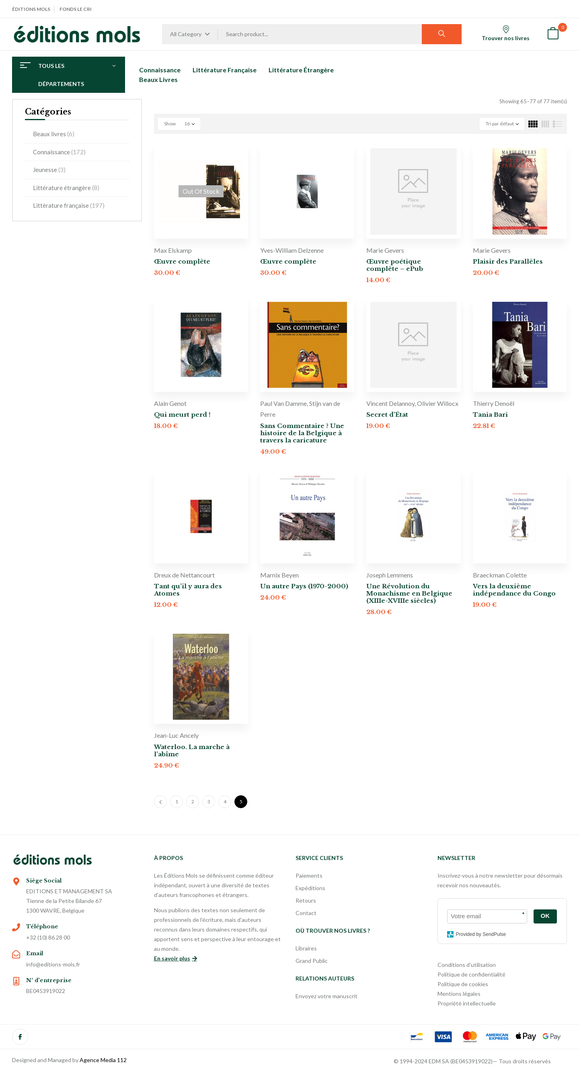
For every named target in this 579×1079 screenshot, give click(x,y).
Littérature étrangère (66, 187)
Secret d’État (387, 414)
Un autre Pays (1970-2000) (304, 586)
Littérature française (69, 205)
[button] (553, 34)
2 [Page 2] (192, 802)
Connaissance (59, 152)
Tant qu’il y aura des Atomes (188, 589)
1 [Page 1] (176, 802)
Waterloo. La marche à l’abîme (192, 750)
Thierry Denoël (493, 403)
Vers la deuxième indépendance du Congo (514, 589)
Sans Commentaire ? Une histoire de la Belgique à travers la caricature (302, 433)
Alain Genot (170, 403)
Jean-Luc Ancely (176, 735)
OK (545, 915)
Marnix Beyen (279, 575)
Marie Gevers (385, 250)
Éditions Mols (31, 9)
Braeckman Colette (500, 575)
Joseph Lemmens (389, 575)
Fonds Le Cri (76, 9)
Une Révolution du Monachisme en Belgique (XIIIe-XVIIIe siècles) (409, 593)
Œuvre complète (182, 261)
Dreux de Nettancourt (184, 575)
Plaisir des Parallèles (508, 261)
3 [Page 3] (208, 802)
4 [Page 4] (225, 802)
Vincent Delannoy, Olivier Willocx (412, 403)
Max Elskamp (173, 250)
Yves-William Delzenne (292, 250)
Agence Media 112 (103, 1059)
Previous (160, 801)
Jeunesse (49, 169)
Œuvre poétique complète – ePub (394, 265)
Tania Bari (490, 414)
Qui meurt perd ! (182, 414)
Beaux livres (53, 133)
